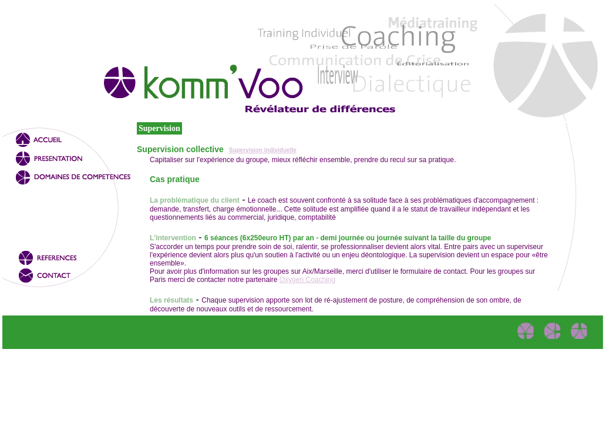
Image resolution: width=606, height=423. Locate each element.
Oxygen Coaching (307, 280)
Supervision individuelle (263, 150)
